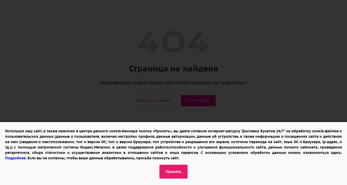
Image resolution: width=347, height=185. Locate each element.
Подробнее (15, 158)
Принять (173, 171)
